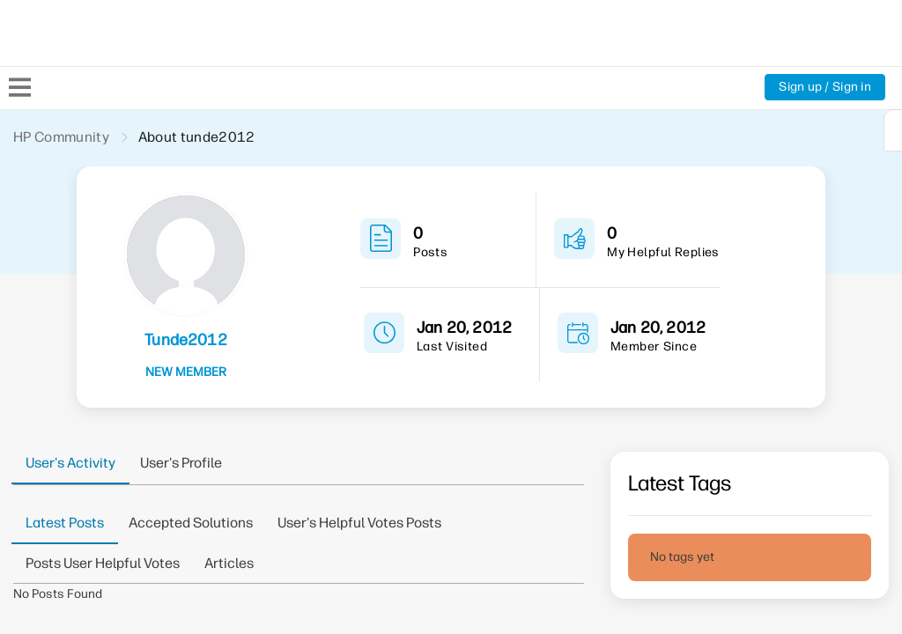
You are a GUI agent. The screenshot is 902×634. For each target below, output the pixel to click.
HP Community (61, 137)
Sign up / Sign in (825, 86)
